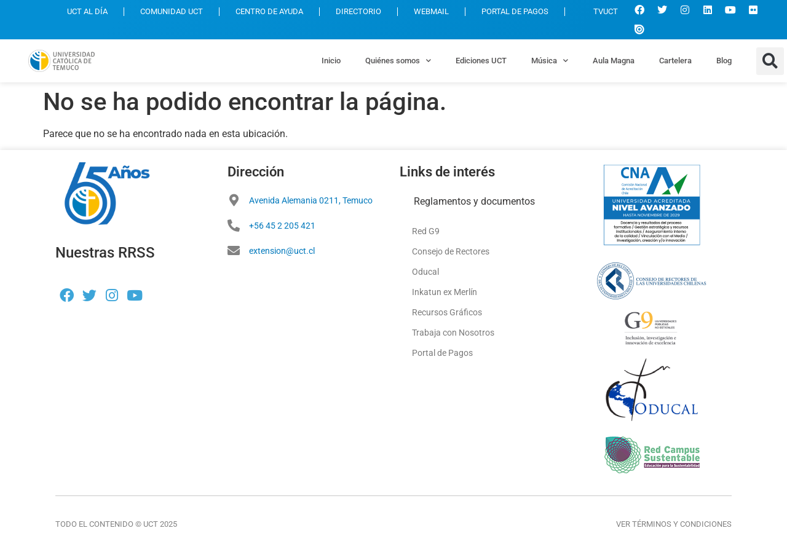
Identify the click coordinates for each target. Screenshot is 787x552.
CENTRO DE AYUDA (269, 11)
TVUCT (599, 11)
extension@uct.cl (282, 251)
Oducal (425, 272)
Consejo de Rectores (450, 251)
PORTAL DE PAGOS (514, 11)
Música (549, 60)
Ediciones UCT (481, 60)
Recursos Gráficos (447, 312)
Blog (724, 60)
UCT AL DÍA (87, 11)
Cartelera (675, 60)
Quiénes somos (398, 60)
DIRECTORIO (358, 11)
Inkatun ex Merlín (444, 292)
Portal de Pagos (442, 353)
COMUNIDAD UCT (171, 11)
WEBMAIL (431, 11)
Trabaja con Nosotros (453, 332)
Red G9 (426, 231)
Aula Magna (614, 60)
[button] (770, 61)
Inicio (331, 60)
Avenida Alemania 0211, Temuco (311, 200)
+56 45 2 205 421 (282, 226)
